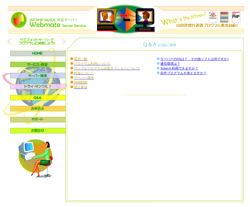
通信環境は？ (170, 64)
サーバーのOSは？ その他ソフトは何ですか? (194, 59)
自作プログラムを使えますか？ (183, 73)
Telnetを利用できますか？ (179, 68)
